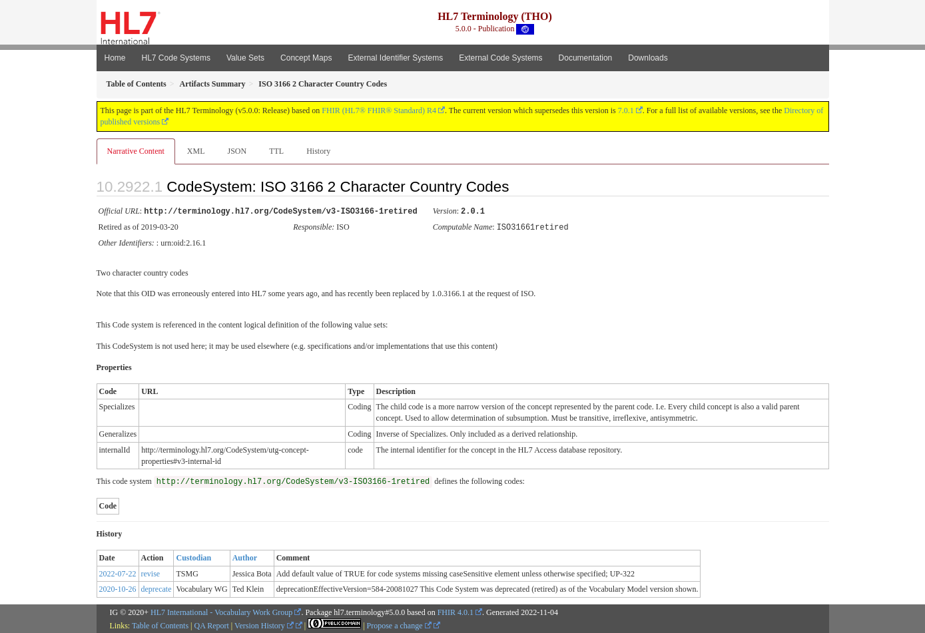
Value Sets (245, 58)
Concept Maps (306, 58)
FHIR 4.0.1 (455, 611)
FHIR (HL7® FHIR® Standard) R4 (379, 110)
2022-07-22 (118, 572)
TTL (276, 151)
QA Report (211, 624)
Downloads (647, 58)
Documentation (586, 58)
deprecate (156, 587)
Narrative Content (135, 151)
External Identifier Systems (395, 58)
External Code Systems (500, 58)
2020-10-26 (118, 587)
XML (196, 151)
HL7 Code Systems (176, 58)
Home (115, 58)
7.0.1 (626, 110)
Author (244, 556)
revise (150, 572)
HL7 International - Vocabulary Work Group (221, 611)
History (318, 151)
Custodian (193, 556)
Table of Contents (160, 624)
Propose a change (399, 624)
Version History (264, 624)
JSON (236, 151)
